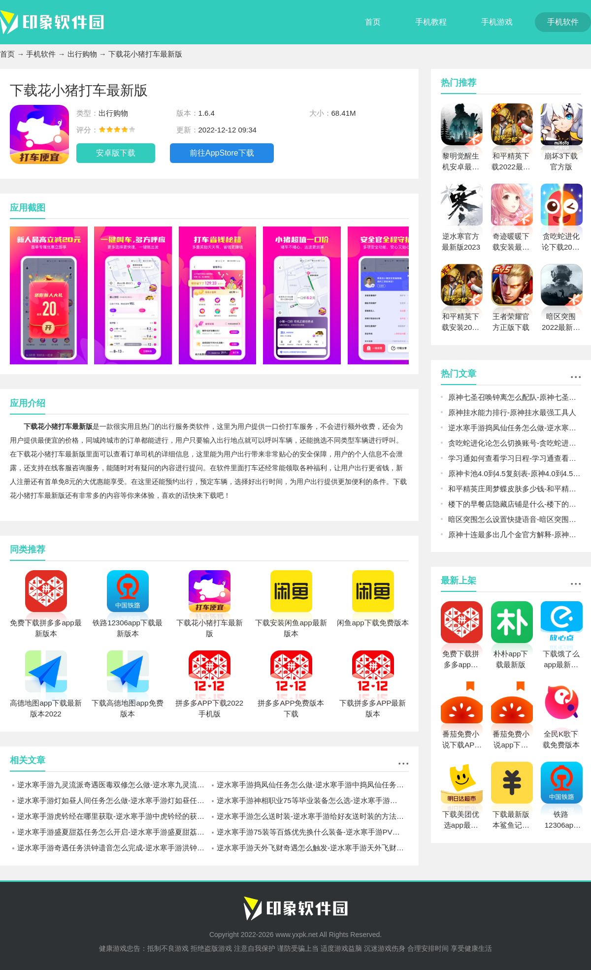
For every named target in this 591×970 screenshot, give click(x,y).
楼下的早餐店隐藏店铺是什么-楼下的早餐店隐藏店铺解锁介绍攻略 (514, 504)
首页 (373, 22)
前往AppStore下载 (222, 153)
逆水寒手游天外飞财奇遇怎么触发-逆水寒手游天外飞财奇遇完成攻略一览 (313, 847)
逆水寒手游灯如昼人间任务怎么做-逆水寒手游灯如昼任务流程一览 (113, 800)
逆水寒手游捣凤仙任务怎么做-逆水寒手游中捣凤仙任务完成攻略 (313, 784)
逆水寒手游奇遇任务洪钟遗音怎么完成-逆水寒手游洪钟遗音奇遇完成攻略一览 (113, 847)
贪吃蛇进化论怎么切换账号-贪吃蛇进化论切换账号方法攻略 (514, 443)
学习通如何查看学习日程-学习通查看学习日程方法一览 (514, 458)
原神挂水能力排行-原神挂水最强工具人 (512, 412)
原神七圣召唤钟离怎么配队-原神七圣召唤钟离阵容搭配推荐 (514, 397)
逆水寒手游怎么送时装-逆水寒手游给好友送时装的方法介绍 (313, 816)
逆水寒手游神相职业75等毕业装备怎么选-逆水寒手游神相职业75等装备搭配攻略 (313, 800)
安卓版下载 (115, 153)
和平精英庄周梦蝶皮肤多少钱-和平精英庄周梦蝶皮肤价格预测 (514, 489)
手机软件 (563, 22)
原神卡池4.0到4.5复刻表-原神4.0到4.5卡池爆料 (514, 473)
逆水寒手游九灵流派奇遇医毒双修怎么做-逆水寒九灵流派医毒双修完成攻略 (113, 784)
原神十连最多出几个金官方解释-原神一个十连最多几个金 (514, 534)
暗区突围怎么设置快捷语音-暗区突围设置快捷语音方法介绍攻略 (514, 519)
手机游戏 (497, 22)
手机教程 (431, 22)
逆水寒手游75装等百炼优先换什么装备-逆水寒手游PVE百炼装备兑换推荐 (313, 832)
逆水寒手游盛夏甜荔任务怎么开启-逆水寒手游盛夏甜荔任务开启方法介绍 (113, 832)
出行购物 (82, 54)
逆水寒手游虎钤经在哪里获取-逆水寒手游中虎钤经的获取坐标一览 (113, 816)
